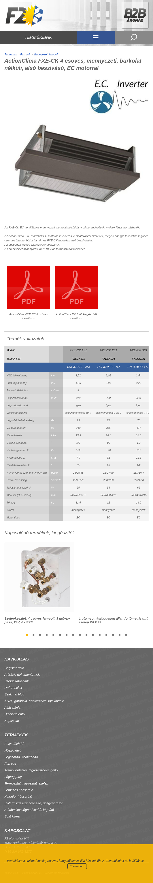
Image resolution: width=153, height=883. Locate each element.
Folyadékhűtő (14, 744)
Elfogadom (77, 866)
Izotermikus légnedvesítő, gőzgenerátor (33, 803)
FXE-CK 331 (138, 350)
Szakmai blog (14, 694)
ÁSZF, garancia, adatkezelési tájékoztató (34, 701)
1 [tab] (27, 635)
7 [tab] (66, 635)
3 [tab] (40, 635)
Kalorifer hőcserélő (18, 796)
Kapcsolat (11, 720)
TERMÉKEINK (38, 37)
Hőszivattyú (13, 750)
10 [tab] (86, 635)
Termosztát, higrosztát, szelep (26, 783)
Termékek (10, 54)
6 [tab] (60, 635)
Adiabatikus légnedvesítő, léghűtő (29, 810)
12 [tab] (100, 635)
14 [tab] (113, 635)
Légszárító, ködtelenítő (21, 757)
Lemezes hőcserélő (18, 790)
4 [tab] (47, 635)
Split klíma (12, 816)
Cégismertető (14, 668)
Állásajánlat (12, 707)
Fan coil (25, 54)
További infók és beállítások (125, 861)
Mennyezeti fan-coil (46, 54)
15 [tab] (119, 635)
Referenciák (13, 688)
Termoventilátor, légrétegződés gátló (31, 770)
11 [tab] (93, 635)
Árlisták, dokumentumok (22, 674)
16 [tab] (126, 635)
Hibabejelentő (14, 714)
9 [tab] (80, 635)
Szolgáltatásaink (16, 681)
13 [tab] (106, 635)
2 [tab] (33, 635)
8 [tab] (73, 635)
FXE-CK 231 (108, 350)
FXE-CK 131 (78, 350)
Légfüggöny (13, 777)
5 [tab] (53, 635)
